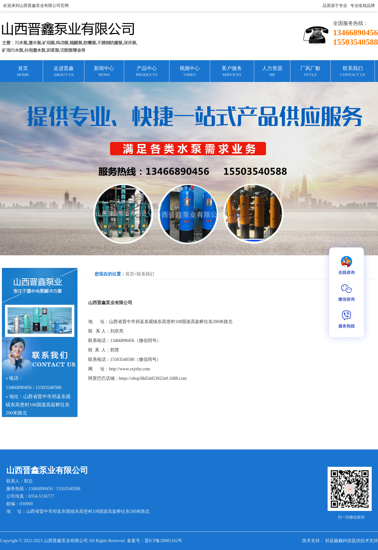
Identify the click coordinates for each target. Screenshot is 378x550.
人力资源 (272, 72)
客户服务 (232, 72)
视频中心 (189, 72)
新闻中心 (104, 72)
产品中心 (146, 72)
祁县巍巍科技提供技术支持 (351, 540)
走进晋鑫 (63, 72)
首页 (23, 72)
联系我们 (352, 72)
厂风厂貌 (310, 72)
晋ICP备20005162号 (163, 540)
